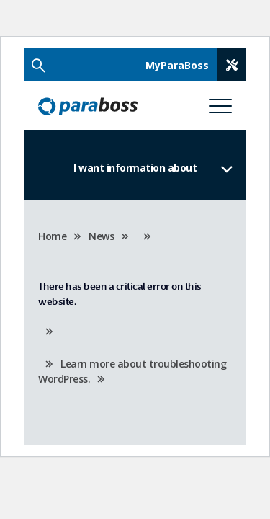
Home (52, 236)
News (101, 236)
